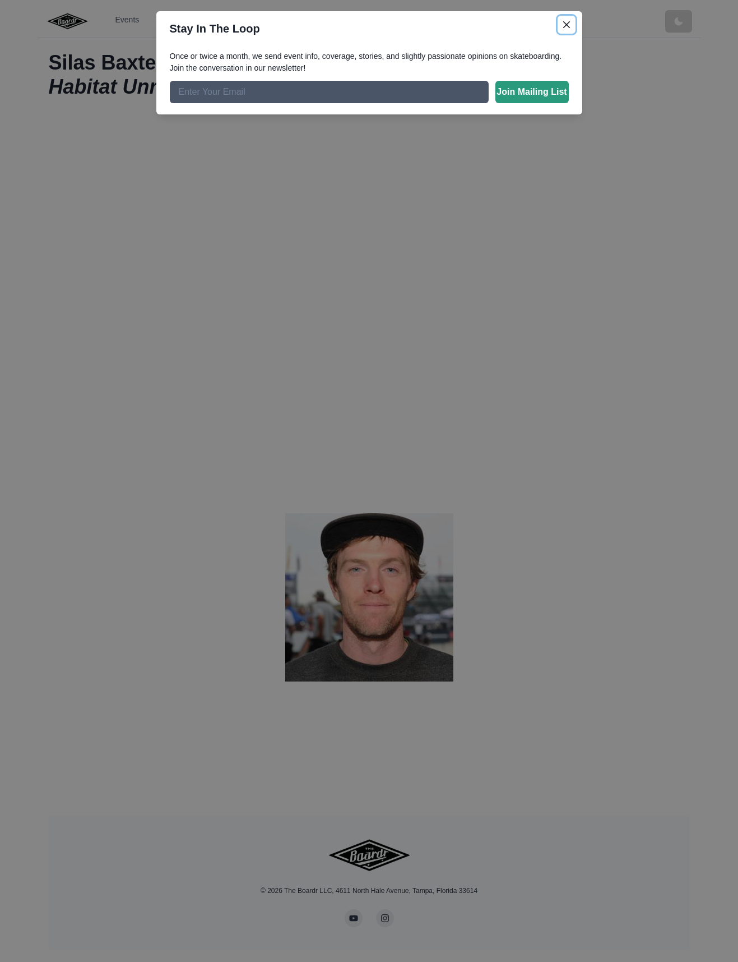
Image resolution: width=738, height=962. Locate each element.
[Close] (566, 25)
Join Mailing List (531, 91)
